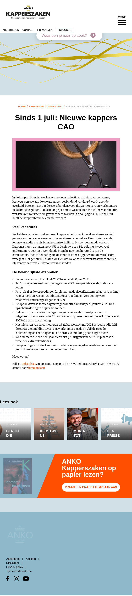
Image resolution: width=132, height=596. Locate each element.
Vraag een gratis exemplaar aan (91, 487)
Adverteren (11, 30)
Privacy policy (14, 567)
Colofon (31, 558)
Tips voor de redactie (19, 571)
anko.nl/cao (29, 363)
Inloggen (65, 30)
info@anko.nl (36, 368)
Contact (28, 30)
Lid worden (44, 30)
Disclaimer (12, 562)
